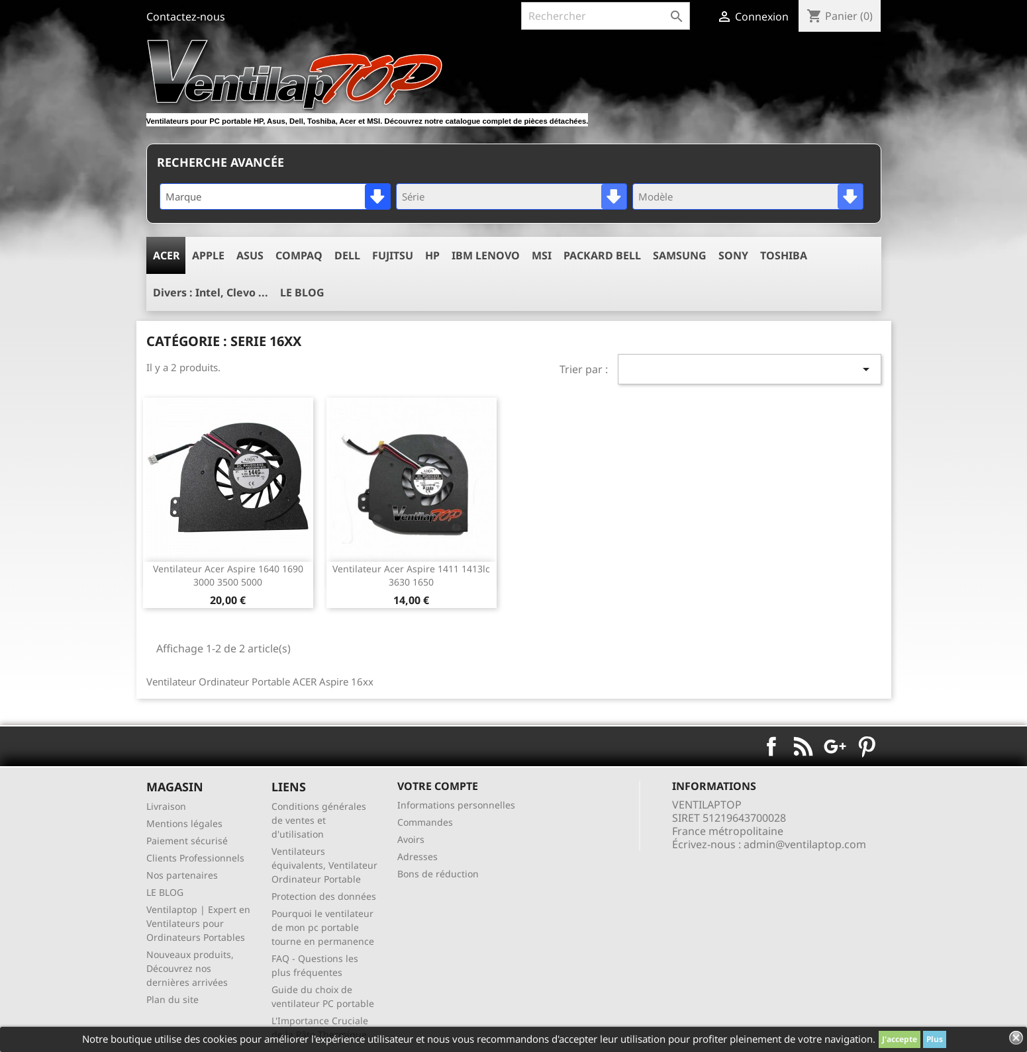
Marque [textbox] (183, 196)
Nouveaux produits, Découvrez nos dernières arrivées (190, 968)
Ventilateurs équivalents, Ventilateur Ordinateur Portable (324, 865)
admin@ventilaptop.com (805, 844)
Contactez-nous (185, 16)
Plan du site (172, 999)
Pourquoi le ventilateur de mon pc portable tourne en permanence (322, 927)
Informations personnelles (456, 805)
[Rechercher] (605, 16)
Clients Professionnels (195, 858)
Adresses (417, 856)
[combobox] (275, 196)
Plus (934, 1039)
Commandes (425, 822)
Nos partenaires (182, 875)
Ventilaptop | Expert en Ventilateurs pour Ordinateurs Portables (198, 923)
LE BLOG (164, 892)
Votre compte (437, 786)
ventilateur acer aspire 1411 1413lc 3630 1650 (411, 575)
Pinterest (867, 746)
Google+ (835, 746)
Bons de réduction (438, 873)
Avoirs (410, 839)
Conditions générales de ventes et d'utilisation (318, 820)
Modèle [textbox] (655, 196)
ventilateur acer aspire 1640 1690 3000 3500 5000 (228, 575)
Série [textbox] (413, 196)
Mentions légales (184, 823)
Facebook (771, 746)
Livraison (166, 806)
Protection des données (323, 896)
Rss (803, 746)
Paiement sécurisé (187, 840)
